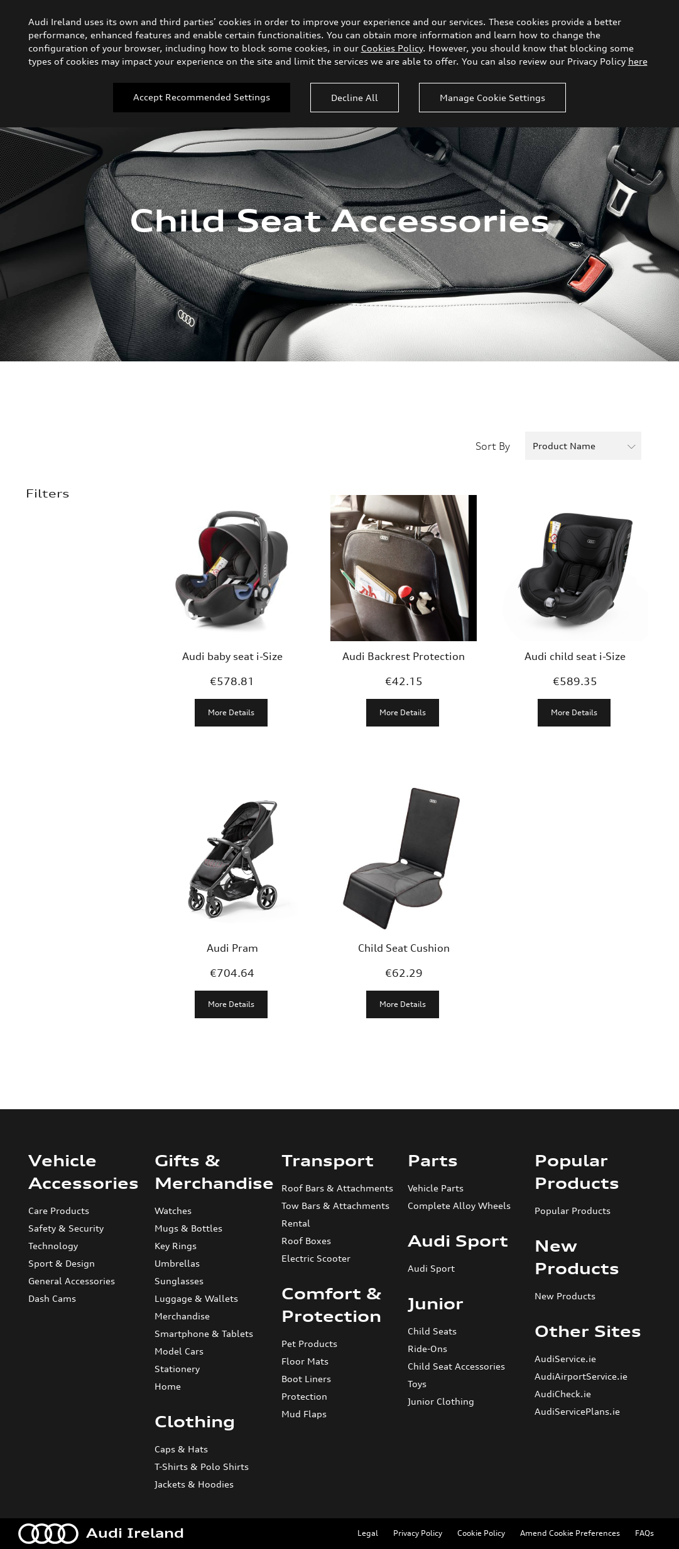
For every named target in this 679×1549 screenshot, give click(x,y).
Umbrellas (177, 1263)
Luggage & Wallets (196, 1298)
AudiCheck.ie (563, 1393)
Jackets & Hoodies (194, 1484)
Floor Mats (305, 1361)
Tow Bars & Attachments (335, 1205)
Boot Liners (306, 1378)
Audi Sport (458, 1241)
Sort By (492, 446)
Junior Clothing (441, 1401)
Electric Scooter (315, 1258)
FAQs (644, 1533)
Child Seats (432, 1331)
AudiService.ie (565, 1358)
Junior (436, 1303)
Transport (327, 1160)
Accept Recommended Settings (201, 97)
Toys (417, 1383)
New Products (565, 1296)
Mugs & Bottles (188, 1228)
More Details (231, 712)
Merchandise (182, 1316)
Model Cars (179, 1351)
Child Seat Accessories (456, 1366)
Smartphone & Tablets (204, 1333)
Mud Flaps (304, 1413)
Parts (433, 1160)
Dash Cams (52, 1298)
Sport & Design (61, 1263)
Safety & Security (66, 1228)
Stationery (177, 1368)
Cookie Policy (481, 1533)
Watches (173, 1210)
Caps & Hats (181, 1449)
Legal (367, 1533)
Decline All (354, 97)
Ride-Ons (427, 1348)
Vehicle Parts (436, 1188)
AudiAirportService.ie (581, 1376)
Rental (295, 1223)
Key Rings (176, 1245)
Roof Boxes (306, 1240)
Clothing (195, 1421)
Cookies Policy (392, 48)
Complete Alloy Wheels (459, 1205)
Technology (53, 1245)
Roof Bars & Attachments (337, 1188)
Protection (304, 1396)
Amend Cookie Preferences (570, 1533)
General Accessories (71, 1280)
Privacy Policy (417, 1533)
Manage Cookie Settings (492, 97)
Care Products (58, 1210)
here (638, 61)
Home (168, 1386)
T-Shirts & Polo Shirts (202, 1466)
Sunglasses (179, 1280)
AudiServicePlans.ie (577, 1411)
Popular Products (573, 1210)
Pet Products (309, 1343)
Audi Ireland (101, 1533)
